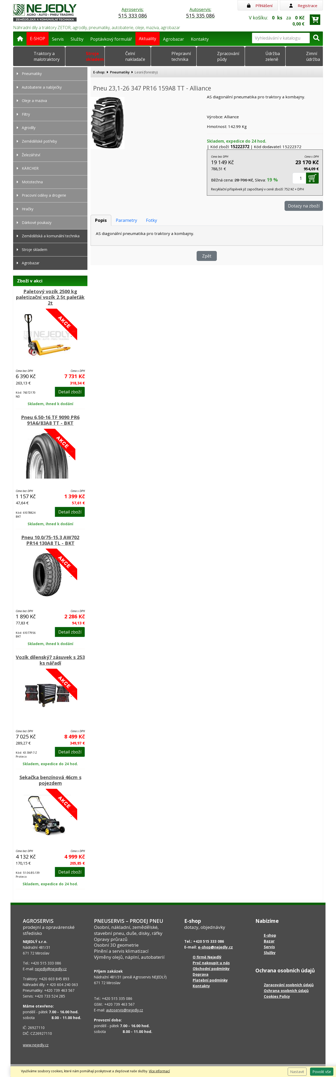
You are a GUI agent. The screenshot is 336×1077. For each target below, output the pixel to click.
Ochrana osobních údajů (286, 990)
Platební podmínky (210, 980)
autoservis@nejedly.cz (124, 1010)
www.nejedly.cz (36, 1044)
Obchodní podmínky (211, 968)
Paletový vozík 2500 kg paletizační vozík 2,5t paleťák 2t (50, 297)
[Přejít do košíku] (315, 19)
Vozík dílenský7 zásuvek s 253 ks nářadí (50, 660)
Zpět (206, 256)
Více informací (159, 1071)
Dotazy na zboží (303, 206)
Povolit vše (321, 1071)
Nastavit (297, 1071)
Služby (77, 39)
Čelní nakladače (135, 56)
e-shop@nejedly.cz (215, 947)
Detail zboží (69, 392)
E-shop (270, 935)
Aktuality (147, 38)
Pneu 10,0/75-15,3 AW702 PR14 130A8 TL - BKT (50, 540)
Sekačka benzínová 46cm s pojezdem (50, 780)
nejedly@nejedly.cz (51, 968)
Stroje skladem (95, 56)
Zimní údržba (313, 56)
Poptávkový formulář (111, 39)
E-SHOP (37, 38)
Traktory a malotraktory (47, 56)
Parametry (126, 220)
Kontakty (200, 39)
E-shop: (99, 72)
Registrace (303, 5)
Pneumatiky (120, 72)
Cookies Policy (277, 996)
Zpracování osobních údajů (289, 984)
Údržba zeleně (272, 56)
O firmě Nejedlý (207, 957)
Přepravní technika (181, 56)
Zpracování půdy (228, 56)
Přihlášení (259, 5)
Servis (58, 39)
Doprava (200, 974)
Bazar (269, 941)
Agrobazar (173, 39)
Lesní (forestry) (146, 72)
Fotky (151, 220)
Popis (101, 220)
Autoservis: (200, 13)
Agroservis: (132, 13)
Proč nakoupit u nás (211, 962)
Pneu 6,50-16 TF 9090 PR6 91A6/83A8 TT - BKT (50, 420)
